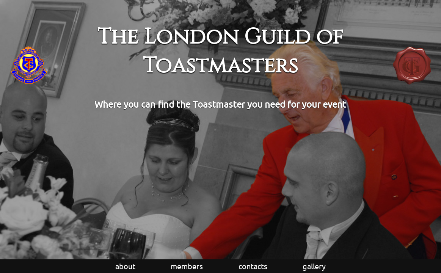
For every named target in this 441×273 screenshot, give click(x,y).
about (125, 266)
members (187, 266)
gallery (314, 266)
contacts (253, 266)
